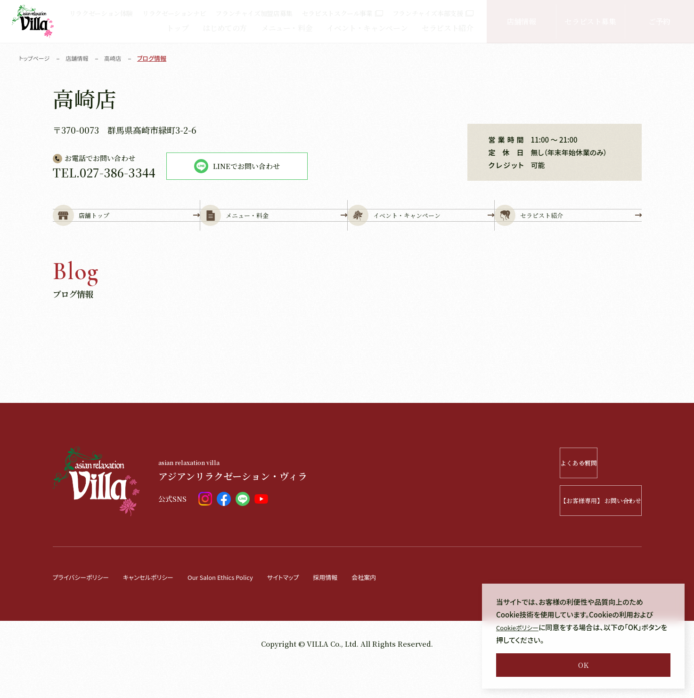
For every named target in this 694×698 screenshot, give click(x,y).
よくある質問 (586, 494)
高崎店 (118, 58)
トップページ (35, 58)
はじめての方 (225, 28)
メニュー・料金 (286, 28)
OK (583, 665)
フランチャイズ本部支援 (433, 13)
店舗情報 (521, 21)
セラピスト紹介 (447, 28)
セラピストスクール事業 (342, 13)
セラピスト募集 (590, 21)
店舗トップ (126, 231)
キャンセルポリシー (160, 608)
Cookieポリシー (521, 627)
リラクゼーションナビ (174, 13)
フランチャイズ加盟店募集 (254, 13)
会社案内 (403, 608)
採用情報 (360, 608)
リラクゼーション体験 (101, 13)
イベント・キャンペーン (367, 28)
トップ (177, 28)
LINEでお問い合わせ (237, 166)
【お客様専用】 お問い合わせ (573, 532)
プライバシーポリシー (85, 608)
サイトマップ (313, 608)
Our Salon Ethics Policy (242, 608)
